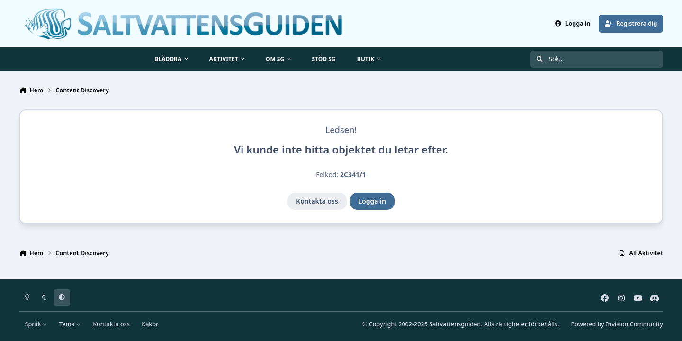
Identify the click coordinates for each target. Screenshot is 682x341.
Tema (70, 324)
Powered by (617, 324)
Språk (36, 324)
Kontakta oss (317, 201)
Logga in (372, 201)
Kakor (150, 324)
